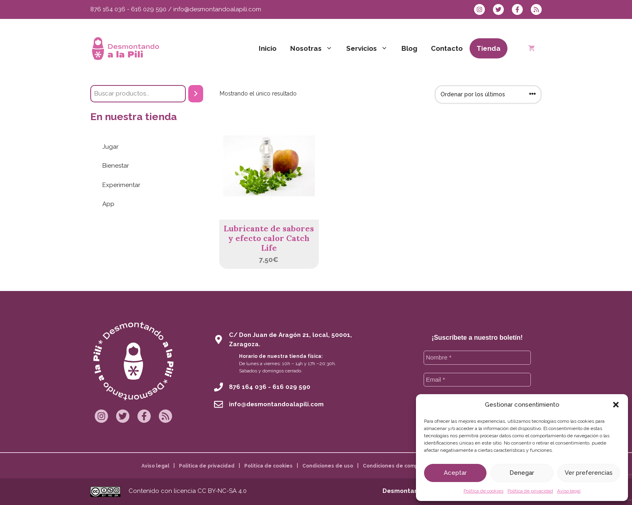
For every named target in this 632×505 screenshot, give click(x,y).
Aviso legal (568, 491)
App (108, 204)
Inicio (267, 48)
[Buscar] (195, 93)
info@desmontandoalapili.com (217, 9)
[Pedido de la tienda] (488, 94)
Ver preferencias (589, 472)
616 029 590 (148, 9)
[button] (616, 405)
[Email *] (477, 380)
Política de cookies (483, 491)
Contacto (447, 48)
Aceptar (455, 472)
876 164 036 (107, 9)
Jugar (110, 146)
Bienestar (115, 165)
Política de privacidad (530, 491)
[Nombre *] (477, 358)
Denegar (521, 472)
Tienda (488, 48)
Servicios (370, 48)
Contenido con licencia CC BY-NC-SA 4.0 (188, 491)
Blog (409, 48)
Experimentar (121, 185)
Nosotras (314, 48)
